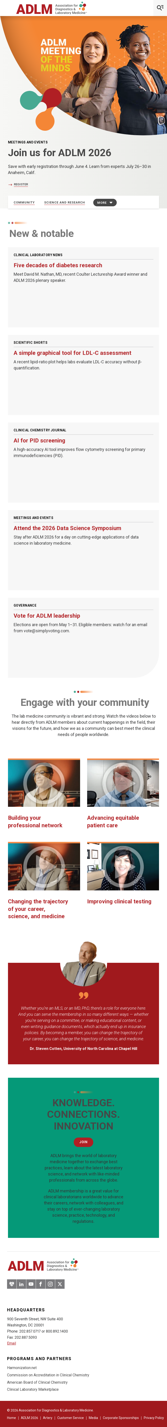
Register (21, 184)
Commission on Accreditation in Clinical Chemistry (48, 1375)
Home (11, 1418)
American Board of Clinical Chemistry (37, 1382)
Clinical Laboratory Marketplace (33, 1389)
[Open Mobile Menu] (160, 8)
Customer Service (70, 1418)
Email (11, 1343)
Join (83, 1142)
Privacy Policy (154, 1418)
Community (24, 202)
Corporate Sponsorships (121, 1418)
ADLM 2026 (29, 1418)
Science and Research (64, 202)
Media (93, 1418)
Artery (47, 1418)
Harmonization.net (22, 1368)
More (102, 202)
